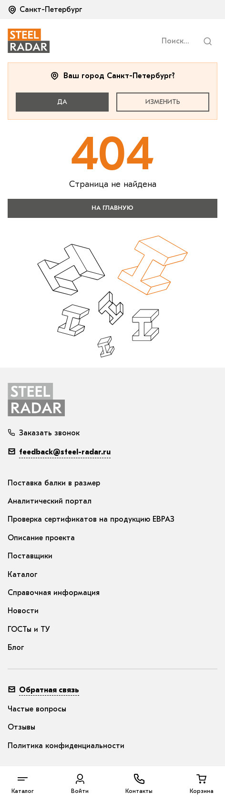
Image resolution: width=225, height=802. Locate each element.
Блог (16, 647)
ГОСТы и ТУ (29, 629)
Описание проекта (41, 538)
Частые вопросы (37, 709)
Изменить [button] (162, 102)
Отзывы (21, 727)
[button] (46, 9)
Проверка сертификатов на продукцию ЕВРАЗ (91, 519)
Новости (23, 611)
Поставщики (30, 556)
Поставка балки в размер (54, 483)
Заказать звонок (44, 433)
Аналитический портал (50, 501)
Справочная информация (54, 592)
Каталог (23, 574)
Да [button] (62, 102)
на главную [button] (112, 207)
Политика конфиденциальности (66, 745)
